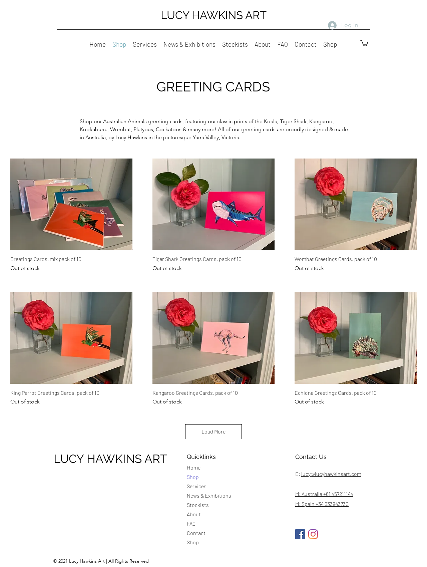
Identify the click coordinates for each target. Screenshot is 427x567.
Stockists (198, 505)
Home (193, 467)
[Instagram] (313, 534)
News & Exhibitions (209, 495)
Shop (193, 477)
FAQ (191, 523)
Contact (196, 533)
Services (196, 486)
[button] (364, 42)
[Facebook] (300, 534)
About (194, 514)
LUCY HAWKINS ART (214, 15)
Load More (213, 431)
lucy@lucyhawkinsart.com (331, 474)
